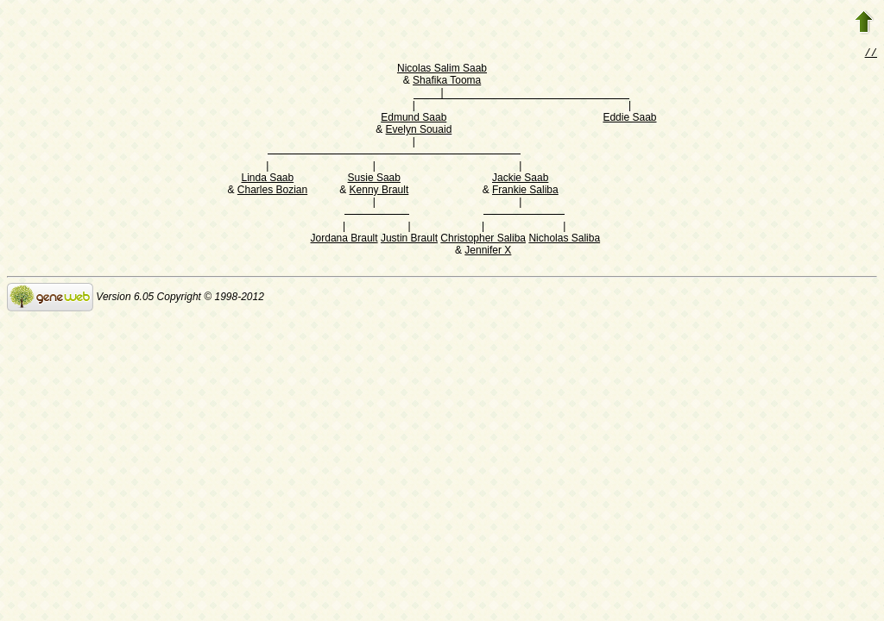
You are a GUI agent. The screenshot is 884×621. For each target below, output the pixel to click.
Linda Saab (267, 179)
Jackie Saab (520, 179)
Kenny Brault (379, 191)
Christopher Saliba (483, 240)
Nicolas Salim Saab (442, 70)
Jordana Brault (344, 240)
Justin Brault (409, 240)
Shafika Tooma (447, 82)
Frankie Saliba (525, 191)
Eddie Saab (629, 119)
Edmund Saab (413, 119)
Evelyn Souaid (419, 131)
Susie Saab (374, 179)
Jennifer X (487, 252)
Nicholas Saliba (564, 240)
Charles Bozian (272, 191)
